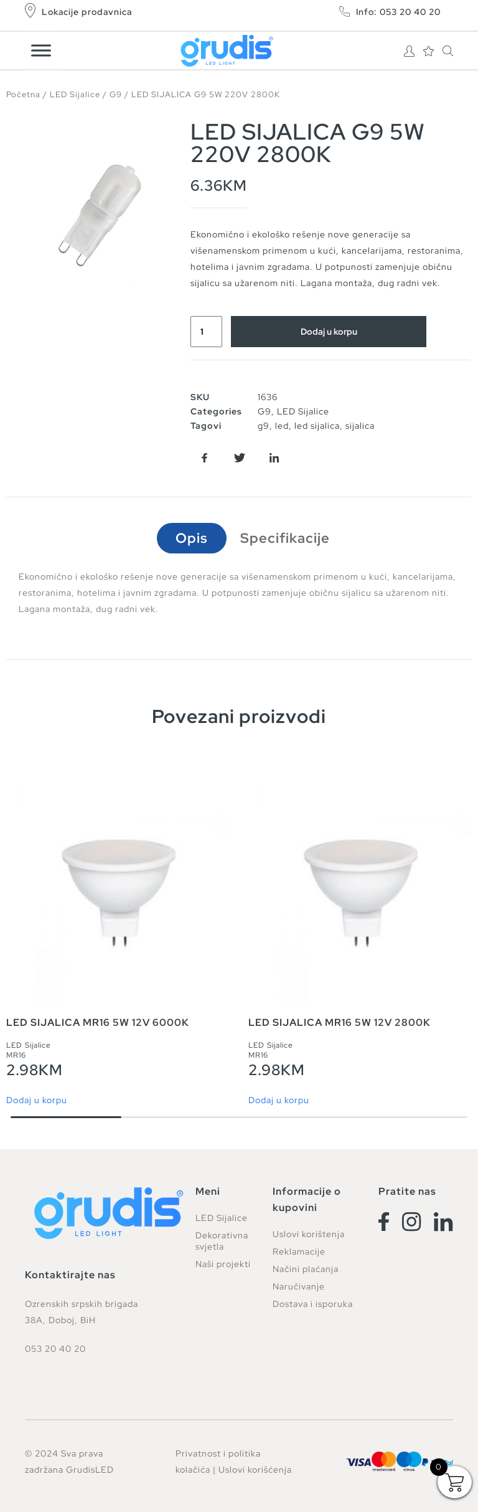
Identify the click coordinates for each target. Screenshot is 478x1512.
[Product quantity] (206, 331)
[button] (204, 458)
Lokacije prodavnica (87, 11)
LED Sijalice (75, 94)
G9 (116, 94)
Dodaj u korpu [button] (36, 1100)
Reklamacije (299, 1251)
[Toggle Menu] (41, 50)
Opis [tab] (192, 538)
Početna (23, 94)
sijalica (360, 425)
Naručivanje (299, 1286)
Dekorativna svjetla (221, 1241)
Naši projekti (223, 1264)
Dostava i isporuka (313, 1303)
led (282, 425)
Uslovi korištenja (309, 1234)
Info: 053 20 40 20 (398, 11)
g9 (263, 425)
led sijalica (317, 425)
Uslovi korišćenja (255, 1469)
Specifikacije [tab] (285, 538)
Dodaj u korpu (329, 331)
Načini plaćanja (306, 1269)
